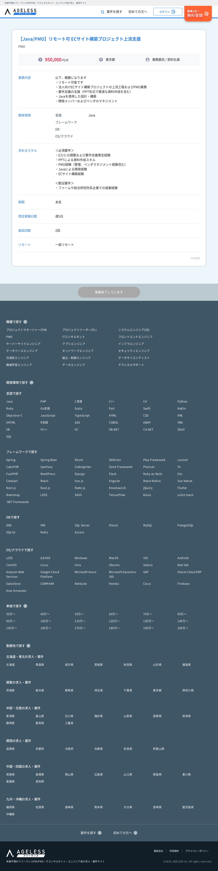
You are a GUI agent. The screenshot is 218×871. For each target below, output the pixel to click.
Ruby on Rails (152, 473)
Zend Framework (121, 466)
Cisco (147, 583)
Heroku (114, 583)
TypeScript (82, 415)
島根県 (40, 774)
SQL (9, 436)
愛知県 (40, 723)
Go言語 (45, 408)
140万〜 (183, 621)
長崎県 (69, 807)
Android (183, 558)
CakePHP (12, 466)
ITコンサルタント (73, 336)
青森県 (40, 664)
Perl (112, 408)
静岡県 (10, 723)
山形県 (157, 664)
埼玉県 (98, 690)
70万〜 (147, 614)
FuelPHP (12, 473)
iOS (145, 558)
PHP (43, 401)
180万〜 (114, 628)
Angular (114, 480)
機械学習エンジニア (19, 364)
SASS (78, 495)
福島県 (186, 664)
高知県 (40, 781)
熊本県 (98, 807)
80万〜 (182, 614)
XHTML (11, 422)
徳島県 (157, 774)
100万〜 (45, 621)
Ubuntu (114, 565)
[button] (109, 321)
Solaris (148, 565)
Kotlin (182, 408)
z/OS (9, 558)
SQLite (10, 532)
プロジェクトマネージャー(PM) (26, 329)
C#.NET (148, 429)
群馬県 (69, 690)
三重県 (69, 723)
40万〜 (45, 614)
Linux (44, 565)
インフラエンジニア (131, 343)
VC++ (43, 429)
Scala (78, 408)
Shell (181, 429)
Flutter (182, 488)
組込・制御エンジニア (76, 357)
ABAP (147, 422)
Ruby (9, 408)
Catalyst (12, 480)
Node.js (80, 488)
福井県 (98, 716)
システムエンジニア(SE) (134, 329)
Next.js (11, 488)
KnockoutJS (117, 488)
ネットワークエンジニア (78, 350)
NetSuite (81, 583)
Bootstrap (13, 495)
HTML (113, 415)
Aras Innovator (16, 590)
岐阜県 (186, 716)
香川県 (186, 774)
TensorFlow (117, 495)
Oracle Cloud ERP (190, 572)
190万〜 (148, 628)
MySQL (148, 525)
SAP (146, 572)
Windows (81, 558)
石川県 (69, 716)
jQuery (147, 488)
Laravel (183, 459)
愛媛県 (10, 781)
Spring (10, 459)
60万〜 (113, 614)
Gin (180, 473)
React (44, 480)
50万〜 (79, 614)
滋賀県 (10, 748)
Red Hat (183, 565)
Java (9, 401)
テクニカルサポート (131, 364)
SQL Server (82, 525)
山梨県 (128, 716)
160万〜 (45, 628)
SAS (77, 422)
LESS (43, 495)
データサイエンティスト (134, 357)
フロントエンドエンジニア (135, 336)
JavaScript (47, 415)
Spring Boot (48, 459)
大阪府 (69, 748)
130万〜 (148, 621)
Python (182, 401)
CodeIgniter (83, 466)
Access (79, 532)
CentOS (11, 565)
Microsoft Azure (86, 572)
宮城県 (98, 664)
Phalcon (149, 466)
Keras (147, 495)
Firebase (184, 583)
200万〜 (183, 628)
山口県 (128, 774)
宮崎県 (157, 807)
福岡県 (10, 807)
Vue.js (79, 480)
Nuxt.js (45, 488)
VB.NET (114, 429)
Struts (79, 459)
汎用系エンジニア (17, 357)
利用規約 (174, 851)
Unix (78, 565)
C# (145, 401)
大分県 (128, 807)
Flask (113, 473)
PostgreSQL (186, 525)
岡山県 (69, 774)
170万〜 (80, 628)
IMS (42, 525)
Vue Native (185, 480)
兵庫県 (98, 748)
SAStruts (115, 459)
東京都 (157, 690)
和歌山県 (158, 748)
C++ (111, 401)
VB (8, 429)
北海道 (10, 664)
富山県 (40, 716)
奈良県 (128, 748)
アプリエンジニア (73, 343)
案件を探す (111, 12)
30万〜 (10, 614)
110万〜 (80, 621)
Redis (44, 532)
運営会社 (158, 851)
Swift (146, 408)
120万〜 (114, 621)
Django (80, 473)
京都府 (40, 748)
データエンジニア (73, 364)
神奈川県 (188, 690)
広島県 (98, 774)
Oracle (113, 525)
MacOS (113, 558)
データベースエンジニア (22, 350)
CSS (146, 415)
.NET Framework (17, 502)
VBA (180, 422)
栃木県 (40, 690)
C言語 (78, 401)
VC (76, 429)
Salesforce (13, 583)
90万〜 (10, 621)
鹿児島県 (188, 807)
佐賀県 (40, 807)
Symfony (46, 466)
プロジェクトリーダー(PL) (79, 329)
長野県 (157, 716)
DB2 (9, 525)
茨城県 (10, 690)
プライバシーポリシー (197, 851)
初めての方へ (137, 11)
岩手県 (69, 664)
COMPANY (47, 583)
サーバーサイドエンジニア (23, 343)
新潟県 (10, 716)
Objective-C (14, 415)
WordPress (47, 473)
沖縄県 (10, 814)
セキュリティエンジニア (134, 350)
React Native (152, 480)
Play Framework (154, 459)
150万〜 (11, 628)
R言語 (44, 422)
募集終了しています (109, 292)
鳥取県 (10, 774)
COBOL (114, 422)
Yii (179, 466)
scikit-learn (185, 495)
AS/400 (45, 558)
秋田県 (128, 664)
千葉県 (128, 690)
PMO (9, 336)
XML (180, 415)
